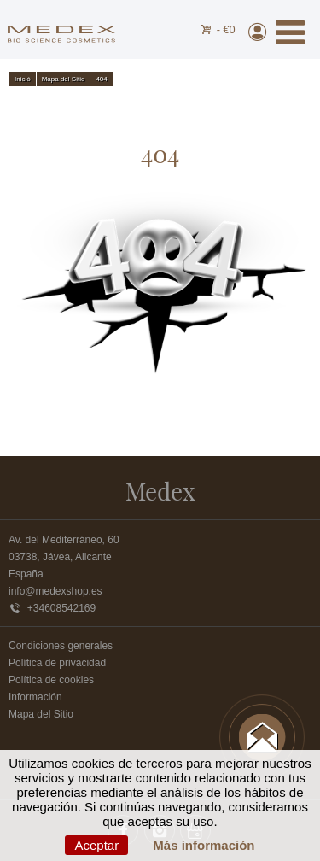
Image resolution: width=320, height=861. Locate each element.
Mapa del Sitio (41, 714)
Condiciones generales (61, 646)
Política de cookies (51, 680)
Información (35, 697)
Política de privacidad (57, 663)
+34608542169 (52, 608)
